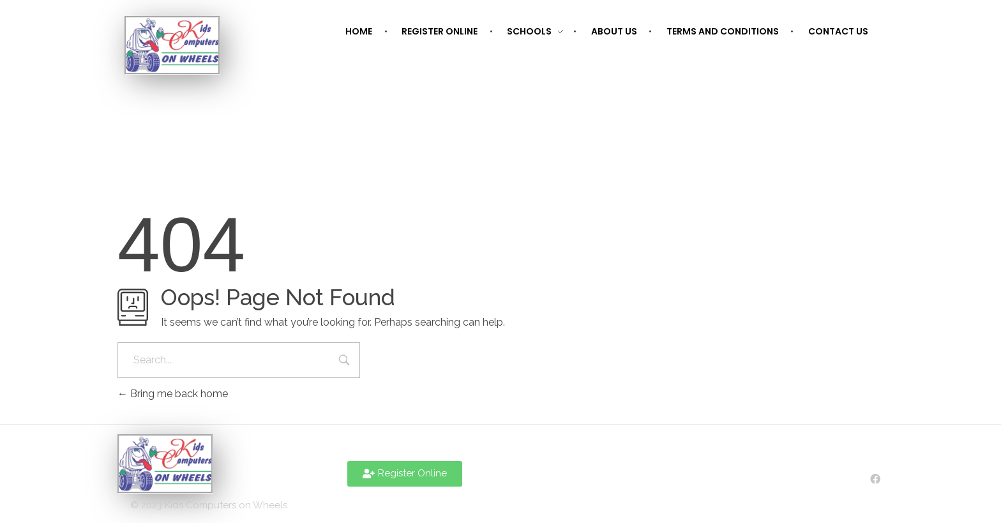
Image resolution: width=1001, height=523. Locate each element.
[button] (404, 474)
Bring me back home (172, 394)
